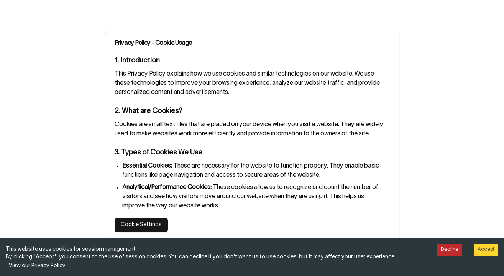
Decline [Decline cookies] (449, 249)
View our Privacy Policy (37, 265)
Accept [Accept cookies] (486, 249)
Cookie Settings (141, 224)
